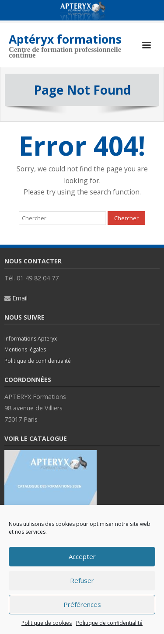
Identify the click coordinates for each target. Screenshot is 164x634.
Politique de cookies (46, 623)
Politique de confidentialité (109, 623)
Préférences (82, 604)
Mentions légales (25, 349)
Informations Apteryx (30, 338)
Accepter (82, 556)
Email (20, 298)
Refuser (82, 580)
